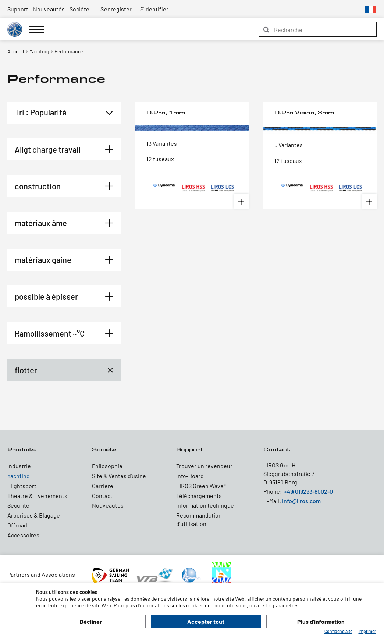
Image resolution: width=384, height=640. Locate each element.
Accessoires (23, 534)
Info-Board (190, 475)
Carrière (102, 485)
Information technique (205, 505)
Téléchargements (199, 495)
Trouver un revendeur (204, 465)
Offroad (17, 525)
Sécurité (18, 505)
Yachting (18, 475)
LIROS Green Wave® (201, 485)
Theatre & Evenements (37, 495)
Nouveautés (49, 9)
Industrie (19, 465)
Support (17, 9)
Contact (102, 495)
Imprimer (367, 631)
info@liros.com (301, 500)
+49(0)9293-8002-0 (308, 491)
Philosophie (107, 465)
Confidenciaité (338, 631)
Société (79, 9)
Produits (21, 449)
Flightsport (21, 485)
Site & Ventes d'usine (119, 475)
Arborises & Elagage (33, 515)
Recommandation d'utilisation (199, 519)
